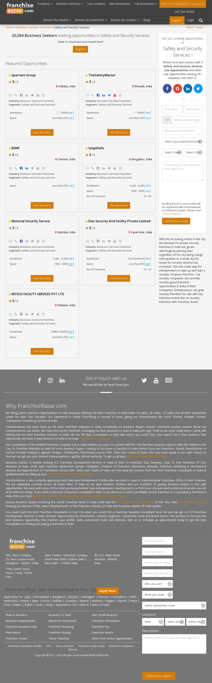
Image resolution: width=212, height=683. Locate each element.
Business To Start (60, 615)
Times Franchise (59, 638)
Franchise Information (106, 621)
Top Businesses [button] (145, 3)
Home (10, 27)
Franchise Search (102, 632)
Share (190, 27)
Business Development (20, 621)
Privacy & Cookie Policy (91, 646)
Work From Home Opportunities (112, 638)
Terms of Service (171, 214)
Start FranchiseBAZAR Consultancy (182, 4)
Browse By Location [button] (125, 20)
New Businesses (119, 3)
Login (190, 20)
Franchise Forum (16, 638)
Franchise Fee (100, 626)
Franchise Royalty (60, 632)
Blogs (146, 20)
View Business (42, 132)
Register (177, 20)
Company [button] (45, 3)
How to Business (16, 615)
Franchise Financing (61, 626)
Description (150, 631)
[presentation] (172, 664)
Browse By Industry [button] (57, 20)
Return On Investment (63, 621)
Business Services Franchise (34, 27)
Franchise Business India (21, 626)
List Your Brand (184, 11)
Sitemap (72, 649)
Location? (149, 614)
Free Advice (13, 632)
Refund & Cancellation (121, 646)
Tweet (199, 27)
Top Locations (96, 3)
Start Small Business (105, 615)
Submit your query (176, 221)
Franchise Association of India (25, 646)
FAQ (48, 646)
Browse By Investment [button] (91, 20)
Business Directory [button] (69, 3)
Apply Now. (107, 591)
